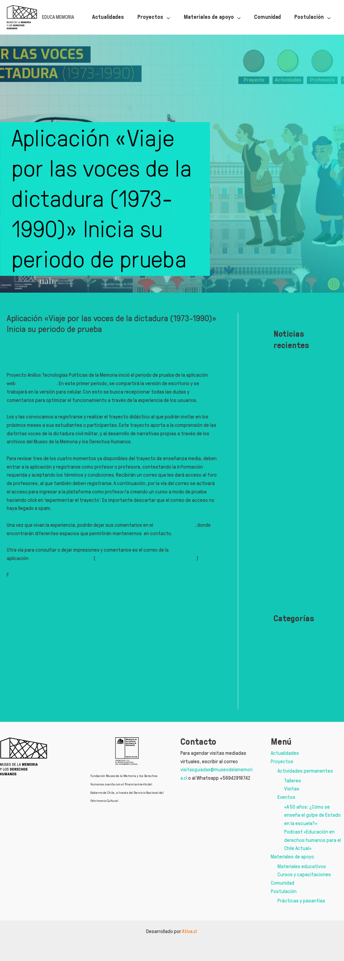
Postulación (284, 891)
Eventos (286, 797)
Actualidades (285, 752)
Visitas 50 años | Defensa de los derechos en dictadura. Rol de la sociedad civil (293, 375)
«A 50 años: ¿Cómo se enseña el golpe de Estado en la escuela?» (312, 815)
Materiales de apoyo (292, 856)
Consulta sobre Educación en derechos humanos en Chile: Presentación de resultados (297, 500)
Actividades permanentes (305, 770)
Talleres (292, 780)
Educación (284, 644)
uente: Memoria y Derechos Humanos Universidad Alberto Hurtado (78, 574)
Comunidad (282, 882)
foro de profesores (175, 524)
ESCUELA (282, 655)
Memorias (283, 667)
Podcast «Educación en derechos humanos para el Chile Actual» (312, 840)
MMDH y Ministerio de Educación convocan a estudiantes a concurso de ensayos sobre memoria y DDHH (297, 458)
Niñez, (280, 678)
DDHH (12, 340)
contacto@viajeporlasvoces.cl (62, 558)
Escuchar (17, 358)
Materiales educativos (301, 866)
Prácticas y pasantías (301, 900)
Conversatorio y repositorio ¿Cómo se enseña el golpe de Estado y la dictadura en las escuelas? (296, 416)
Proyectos (282, 761)
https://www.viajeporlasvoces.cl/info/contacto (151, 558)
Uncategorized (289, 690)
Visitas (291, 788)
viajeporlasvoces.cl (37, 383)
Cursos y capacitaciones (304, 874)
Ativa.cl (190, 931)
